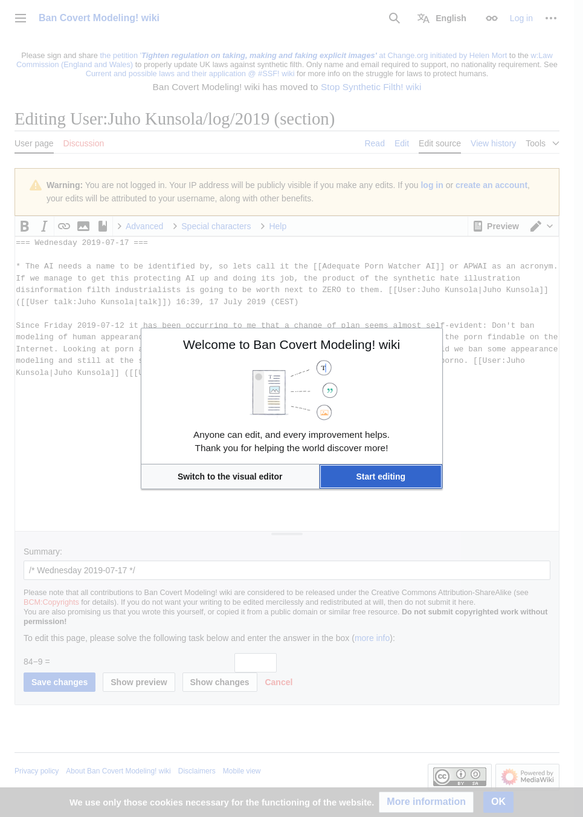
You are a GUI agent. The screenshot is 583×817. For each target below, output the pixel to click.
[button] (230, 476)
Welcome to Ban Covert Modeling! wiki (291, 344)
